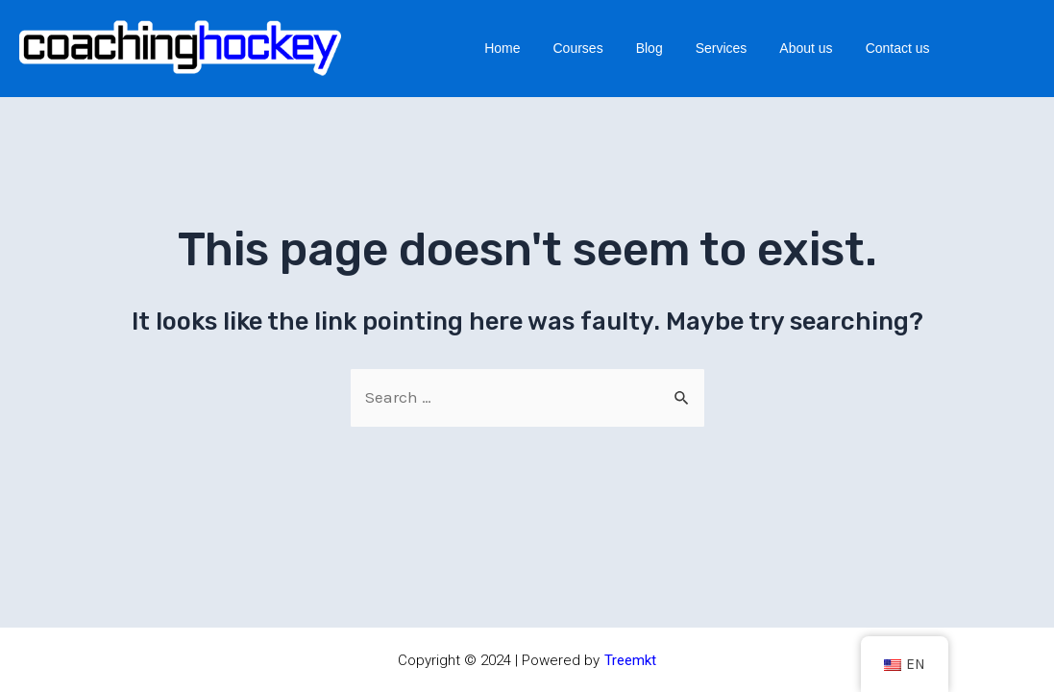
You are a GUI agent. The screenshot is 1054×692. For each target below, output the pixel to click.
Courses (578, 48)
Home (502, 48)
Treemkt (630, 660)
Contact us (898, 48)
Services (722, 48)
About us (805, 48)
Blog (649, 48)
